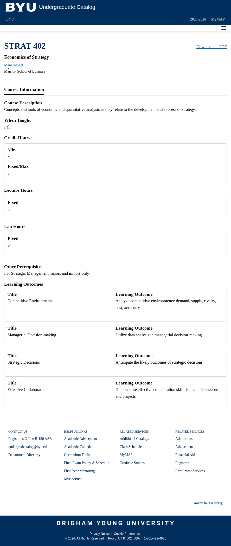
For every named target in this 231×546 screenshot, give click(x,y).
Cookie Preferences (127, 534)
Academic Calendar (78, 447)
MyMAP (218, 19)
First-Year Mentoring (79, 471)
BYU (10, 19)
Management (13, 65)
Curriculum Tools (77, 455)
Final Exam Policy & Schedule (86, 463)
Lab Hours (14, 226)
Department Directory (24, 455)
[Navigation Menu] (224, 28)
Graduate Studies (132, 463)
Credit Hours (17, 137)
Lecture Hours (18, 190)
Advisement (184, 447)
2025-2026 (198, 19)
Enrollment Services (190, 471)
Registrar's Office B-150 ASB (30, 439)
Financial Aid (185, 455)
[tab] (24, 89)
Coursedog (216, 503)
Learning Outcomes (23, 284)
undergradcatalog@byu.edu (28, 447)
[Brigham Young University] (115, 523)
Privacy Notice (100, 534)
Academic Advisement (80, 439)
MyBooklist (72, 479)
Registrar (182, 463)
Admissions (183, 439)
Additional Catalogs (134, 439)
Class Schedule (131, 447)
